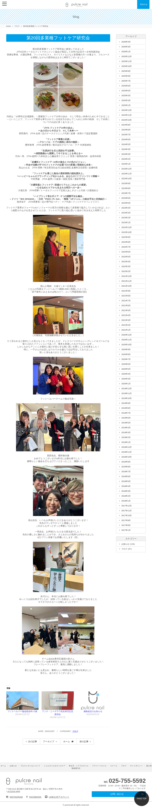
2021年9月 (126, 291)
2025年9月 (126, 71)
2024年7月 (126, 134)
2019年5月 (126, 423)
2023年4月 (126, 208)
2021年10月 (126, 286)
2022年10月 (126, 232)
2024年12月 (126, 110)
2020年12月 (126, 335)
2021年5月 (126, 310)
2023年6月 (126, 198)
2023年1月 (126, 222)
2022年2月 (126, 271)
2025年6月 (126, 86)
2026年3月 (126, 47)
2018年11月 (126, 452)
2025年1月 (126, 105)
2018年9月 (126, 462)
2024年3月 (126, 154)
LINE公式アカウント (57, 797)
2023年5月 (126, 203)
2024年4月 (126, 149)
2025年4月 (126, 95)
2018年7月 (126, 471)
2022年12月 (126, 227)
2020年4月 (126, 374)
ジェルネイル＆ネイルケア (54, 766)
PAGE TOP (141, 798)
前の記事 (84, 741)
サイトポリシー (136, 766)
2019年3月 (126, 432)
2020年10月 (126, 344)
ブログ (75, 731)
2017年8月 (126, 525)
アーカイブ (48, 741)
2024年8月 (126, 130)
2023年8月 (126, 188)
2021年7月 (126, 301)
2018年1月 (126, 501)
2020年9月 (126, 349)
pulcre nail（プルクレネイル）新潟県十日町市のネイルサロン (24, 781)
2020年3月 (126, 379)
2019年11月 (126, 393)
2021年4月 (126, 315)
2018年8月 (126, 467)
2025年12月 (126, 56)
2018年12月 (126, 447)
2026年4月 (126, 42)
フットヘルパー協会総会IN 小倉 (22, 711)
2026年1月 (126, 51)
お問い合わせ (117, 794)
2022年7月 (126, 247)
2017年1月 (126, 530)
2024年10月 (126, 120)
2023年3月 (126, 213)
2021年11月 (126, 281)
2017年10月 (126, 515)
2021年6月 (126, 305)
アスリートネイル (99, 766)
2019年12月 (126, 388)
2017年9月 (126, 520)
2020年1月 (126, 384)
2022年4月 (126, 261)
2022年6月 (126, 252)
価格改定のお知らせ (93, 711)
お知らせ (128, 544)
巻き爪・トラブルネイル (78, 766)
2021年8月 (126, 296)
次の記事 (32, 741)
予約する (144, 4)
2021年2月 (126, 325)
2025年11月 (126, 61)
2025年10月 (126, 66)
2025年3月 (126, 100)
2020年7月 (126, 359)
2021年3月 (126, 320)
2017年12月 (126, 506)
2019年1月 (126, 442)
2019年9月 (126, 403)
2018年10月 (126, 457)
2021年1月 (126, 330)
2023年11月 (126, 174)
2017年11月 (126, 510)
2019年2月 (126, 437)
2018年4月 (126, 486)
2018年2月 (126, 496)
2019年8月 (126, 408)
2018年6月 (126, 476)
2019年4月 (126, 427)
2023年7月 (126, 193)
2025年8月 (126, 76)
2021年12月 (126, 276)
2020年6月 (126, 364)
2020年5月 (126, 369)
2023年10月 (126, 178)
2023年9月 (126, 183)
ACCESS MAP (13, 791)
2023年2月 (126, 217)
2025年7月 (126, 81)
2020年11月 (126, 340)
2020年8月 (126, 354)
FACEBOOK (33, 797)
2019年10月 (126, 398)
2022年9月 (126, 237)
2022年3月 (126, 266)
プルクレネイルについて (30, 766)
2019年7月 (126, 413)
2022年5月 (126, 257)
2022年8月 (126, 242)
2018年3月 (126, 491)
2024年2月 (126, 159)
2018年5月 (126, 481)
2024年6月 (126, 139)
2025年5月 (126, 91)
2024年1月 (126, 164)
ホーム (66, 741)
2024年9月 (126, 125)
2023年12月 (126, 169)
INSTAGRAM (14, 797)
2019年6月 (126, 418)
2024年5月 (126, 144)
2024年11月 (126, 115)
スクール (113, 766)
